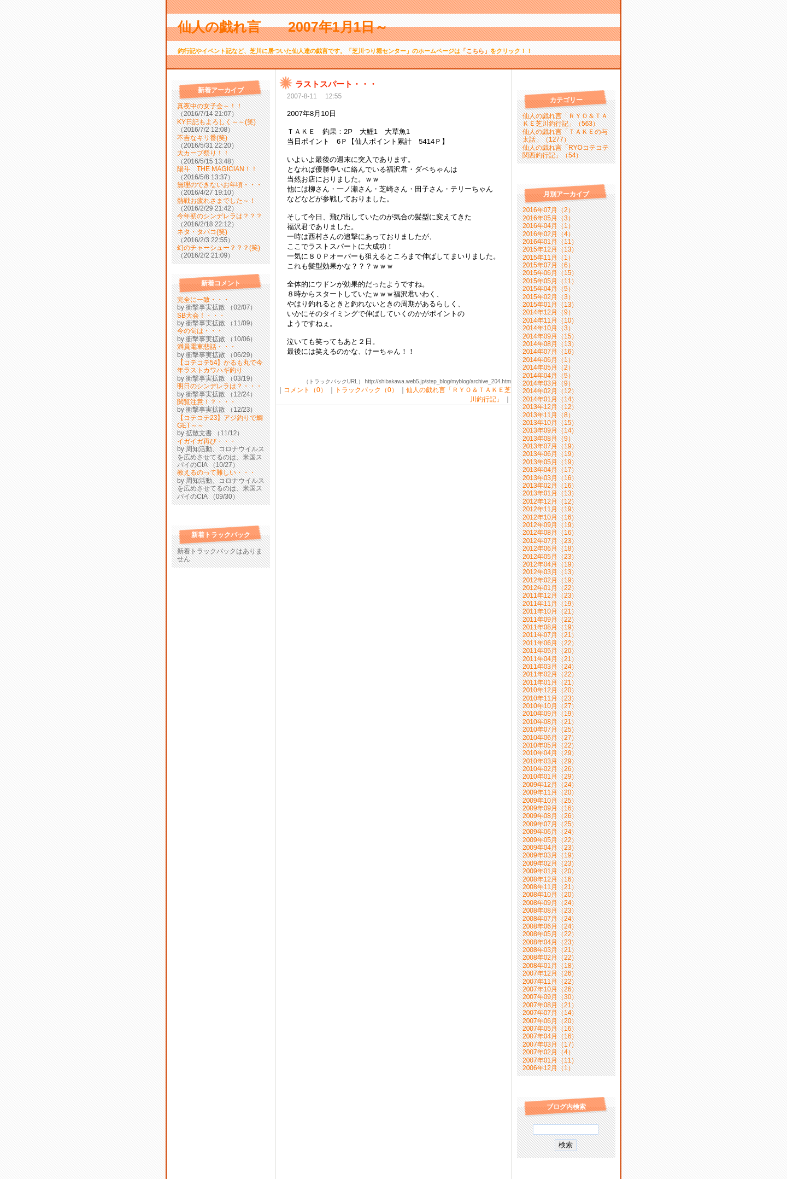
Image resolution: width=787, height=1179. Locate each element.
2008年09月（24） (550, 903)
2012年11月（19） (550, 509)
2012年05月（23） (550, 557)
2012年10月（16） (550, 517)
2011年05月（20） (550, 651)
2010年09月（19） (550, 713)
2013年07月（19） (550, 446)
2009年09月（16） (550, 808)
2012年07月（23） (550, 541)
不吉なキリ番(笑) (202, 138)
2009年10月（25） (550, 800)
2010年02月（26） (550, 769)
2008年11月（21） (550, 887)
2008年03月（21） (550, 950)
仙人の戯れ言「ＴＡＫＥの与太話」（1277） (565, 135)
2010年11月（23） (550, 698)
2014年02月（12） (550, 391)
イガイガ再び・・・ (206, 441)
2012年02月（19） (550, 580)
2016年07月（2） (548, 210)
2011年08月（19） (550, 627)
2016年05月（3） (548, 218)
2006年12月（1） (548, 1068)
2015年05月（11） (550, 281)
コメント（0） (305, 390)
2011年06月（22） (550, 643)
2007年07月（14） (550, 1013)
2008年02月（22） (550, 957)
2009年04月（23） (550, 847)
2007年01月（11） (550, 1060)
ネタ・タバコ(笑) (202, 232)
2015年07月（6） (548, 265)
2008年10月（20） (550, 894)
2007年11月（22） (550, 981)
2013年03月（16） (550, 478)
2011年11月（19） (550, 604)
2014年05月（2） (548, 367)
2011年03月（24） (550, 666)
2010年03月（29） (550, 761)
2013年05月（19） (550, 462)
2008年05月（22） (550, 934)
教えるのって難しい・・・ (216, 472)
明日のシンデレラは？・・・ (219, 386)
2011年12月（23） (550, 595)
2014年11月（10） (550, 320)
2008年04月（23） (550, 942)
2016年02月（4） (548, 234)
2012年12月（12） (550, 501)
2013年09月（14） (550, 430)
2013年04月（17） (550, 470)
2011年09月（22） (550, 619)
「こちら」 (475, 51)
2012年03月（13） (550, 572)
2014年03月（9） (548, 383)
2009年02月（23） (550, 863)
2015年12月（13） (550, 249)
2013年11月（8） (548, 415)
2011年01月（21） (550, 682)
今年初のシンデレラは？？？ (219, 216)
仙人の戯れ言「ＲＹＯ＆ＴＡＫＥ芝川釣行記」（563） (565, 119)
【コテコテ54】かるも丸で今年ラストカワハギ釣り (220, 366)
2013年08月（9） (548, 438)
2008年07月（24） (550, 919)
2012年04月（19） (550, 564)
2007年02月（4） (548, 1052)
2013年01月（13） (550, 493)
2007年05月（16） (550, 1028)
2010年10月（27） (550, 706)
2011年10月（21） (550, 611)
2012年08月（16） (550, 532)
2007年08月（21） (550, 1005)
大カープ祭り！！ (203, 153)
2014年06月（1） (548, 360)
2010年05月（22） (550, 745)
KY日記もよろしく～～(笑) (216, 122)
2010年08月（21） (550, 722)
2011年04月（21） (550, 659)
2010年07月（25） (550, 729)
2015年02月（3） (548, 297)
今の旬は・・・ (200, 331)
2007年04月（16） (550, 1036)
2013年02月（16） (550, 485)
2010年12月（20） (550, 690)
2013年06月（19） (550, 454)
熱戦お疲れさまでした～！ (216, 201)
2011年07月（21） (550, 635)
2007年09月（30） (550, 997)
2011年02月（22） (550, 674)
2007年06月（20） (550, 1021)
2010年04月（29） (550, 753)
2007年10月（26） (550, 989)
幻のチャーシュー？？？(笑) (218, 248)
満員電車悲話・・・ (206, 347)
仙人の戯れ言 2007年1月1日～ (290, 26)
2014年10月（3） (548, 328)
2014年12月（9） (548, 312)
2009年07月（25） (550, 824)
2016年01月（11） (550, 242)
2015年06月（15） (550, 273)
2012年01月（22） (550, 588)
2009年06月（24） (550, 832)
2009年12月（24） (550, 785)
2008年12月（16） (550, 879)
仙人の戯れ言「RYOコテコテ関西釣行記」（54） (565, 151)
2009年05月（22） (550, 840)
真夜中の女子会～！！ (210, 106)
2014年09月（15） (550, 336)
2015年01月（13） (550, 304)
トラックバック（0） (366, 390)
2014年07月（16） (550, 351)
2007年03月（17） (550, 1044)
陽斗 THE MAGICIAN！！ (217, 169)
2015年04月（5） (548, 289)
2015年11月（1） (548, 257)
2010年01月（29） (550, 776)
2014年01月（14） (550, 399)
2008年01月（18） (550, 966)
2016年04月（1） (548, 226)
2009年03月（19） (550, 855)
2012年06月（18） (550, 548)
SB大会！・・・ (201, 315)
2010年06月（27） (550, 738)
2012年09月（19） (550, 525)
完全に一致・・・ (203, 299)
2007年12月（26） (550, 973)
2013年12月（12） (550, 407)
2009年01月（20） (550, 871)
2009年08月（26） (550, 816)
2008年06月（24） (550, 926)
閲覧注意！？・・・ (206, 402)
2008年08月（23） (550, 910)
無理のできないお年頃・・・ (219, 185)
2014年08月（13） (550, 344)
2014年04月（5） (548, 376)
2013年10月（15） (550, 423)
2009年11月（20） (550, 792)
